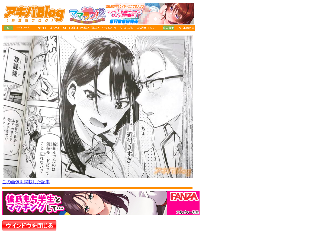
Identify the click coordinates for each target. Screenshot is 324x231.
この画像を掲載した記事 (26, 181)
